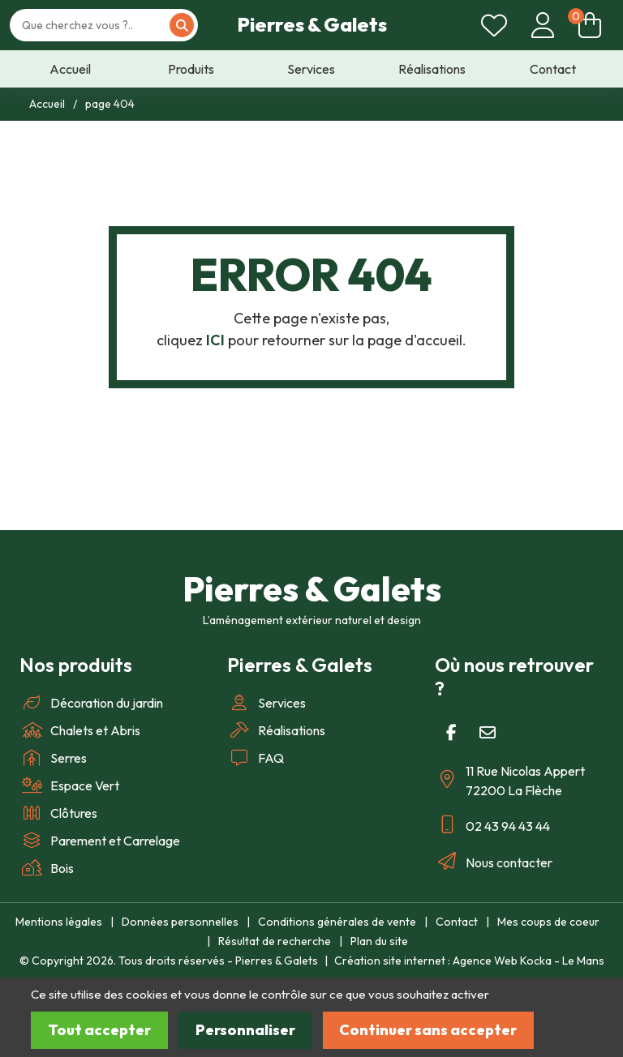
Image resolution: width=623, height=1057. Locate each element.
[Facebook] (451, 733)
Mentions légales (58, 921)
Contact (457, 921)
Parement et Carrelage (99, 840)
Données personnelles (180, 921)
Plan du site (379, 941)
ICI (215, 340)
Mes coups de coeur (548, 921)
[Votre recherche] (96, 25)
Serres (53, 758)
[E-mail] (487, 733)
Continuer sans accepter (428, 1030)
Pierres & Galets (312, 24)
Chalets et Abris (79, 730)
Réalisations (276, 730)
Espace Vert (69, 785)
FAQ (255, 758)
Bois (46, 868)
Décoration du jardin (91, 703)
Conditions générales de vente (337, 921)
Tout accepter (99, 1030)
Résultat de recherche (274, 941)
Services (266, 703)
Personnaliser (245, 1030)
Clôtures (58, 813)
